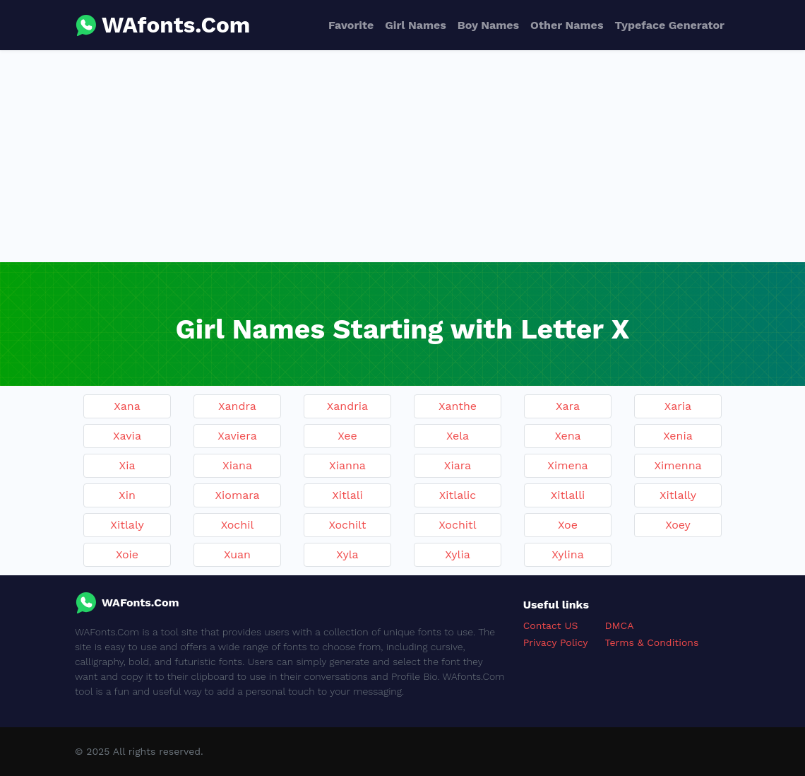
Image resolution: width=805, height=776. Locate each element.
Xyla (347, 554)
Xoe (568, 524)
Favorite (351, 25)
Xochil (237, 524)
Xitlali (347, 495)
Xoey (678, 524)
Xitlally (678, 495)
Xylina (567, 554)
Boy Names (488, 25)
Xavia (127, 435)
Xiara (457, 465)
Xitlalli (568, 495)
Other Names (566, 25)
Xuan (237, 554)
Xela (457, 435)
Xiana (237, 465)
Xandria (347, 406)
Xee (347, 435)
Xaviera (236, 435)
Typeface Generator (669, 25)
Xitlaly (126, 524)
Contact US (550, 625)
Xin (127, 495)
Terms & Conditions (652, 642)
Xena (567, 435)
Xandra (237, 406)
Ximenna (677, 465)
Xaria (677, 406)
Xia (127, 465)
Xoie (127, 554)
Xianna (347, 465)
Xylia (457, 554)
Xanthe (458, 406)
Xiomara (237, 495)
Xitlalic (458, 495)
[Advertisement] (402, 156)
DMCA (619, 625)
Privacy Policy (555, 642)
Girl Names (415, 25)
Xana (127, 406)
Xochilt (347, 524)
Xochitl (457, 524)
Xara (568, 406)
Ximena (567, 465)
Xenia (677, 435)
